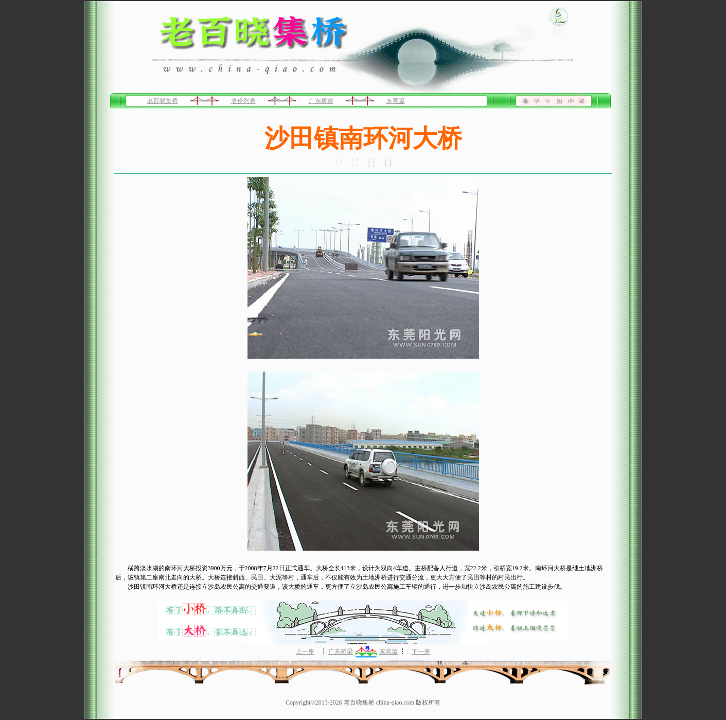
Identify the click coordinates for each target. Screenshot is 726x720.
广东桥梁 (321, 100)
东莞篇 (395, 100)
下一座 (421, 651)
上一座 (305, 651)
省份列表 (243, 100)
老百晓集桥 (162, 100)
